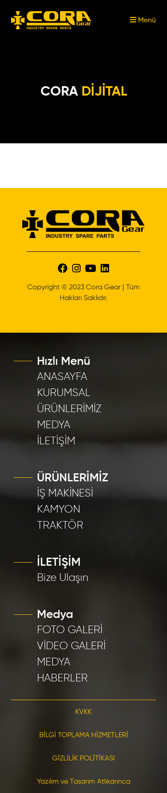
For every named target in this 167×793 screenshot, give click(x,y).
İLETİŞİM (56, 441)
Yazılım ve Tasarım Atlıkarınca (83, 781)
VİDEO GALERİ (71, 646)
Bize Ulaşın (63, 577)
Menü (143, 20)
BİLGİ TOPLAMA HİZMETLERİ (83, 735)
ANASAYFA (62, 376)
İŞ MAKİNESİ (65, 493)
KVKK (83, 712)
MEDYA (53, 425)
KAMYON (58, 509)
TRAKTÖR (60, 525)
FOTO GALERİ (69, 630)
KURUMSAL (63, 393)
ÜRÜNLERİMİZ (69, 409)
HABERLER (62, 678)
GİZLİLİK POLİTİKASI (83, 758)
